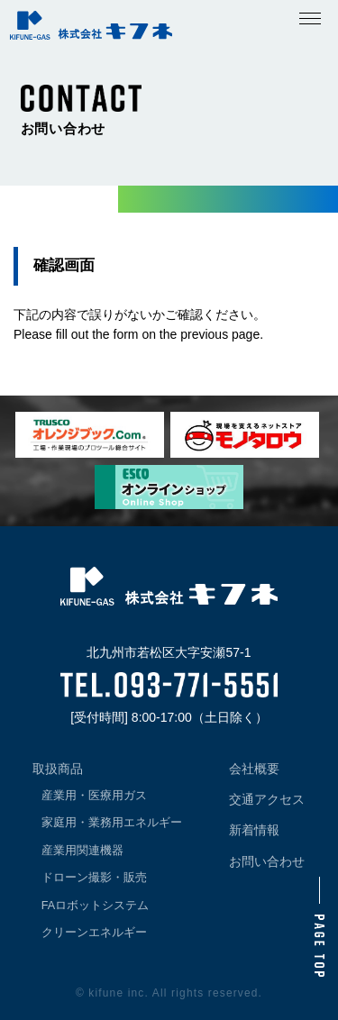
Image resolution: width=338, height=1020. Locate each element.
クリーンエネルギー (94, 932)
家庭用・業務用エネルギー (111, 822)
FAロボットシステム (95, 905)
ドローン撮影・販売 (94, 877)
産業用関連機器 (82, 850)
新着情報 (254, 830)
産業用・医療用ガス (94, 795)
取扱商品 (57, 768)
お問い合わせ (267, 861)
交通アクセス (267, 799)
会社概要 (254, 768)
